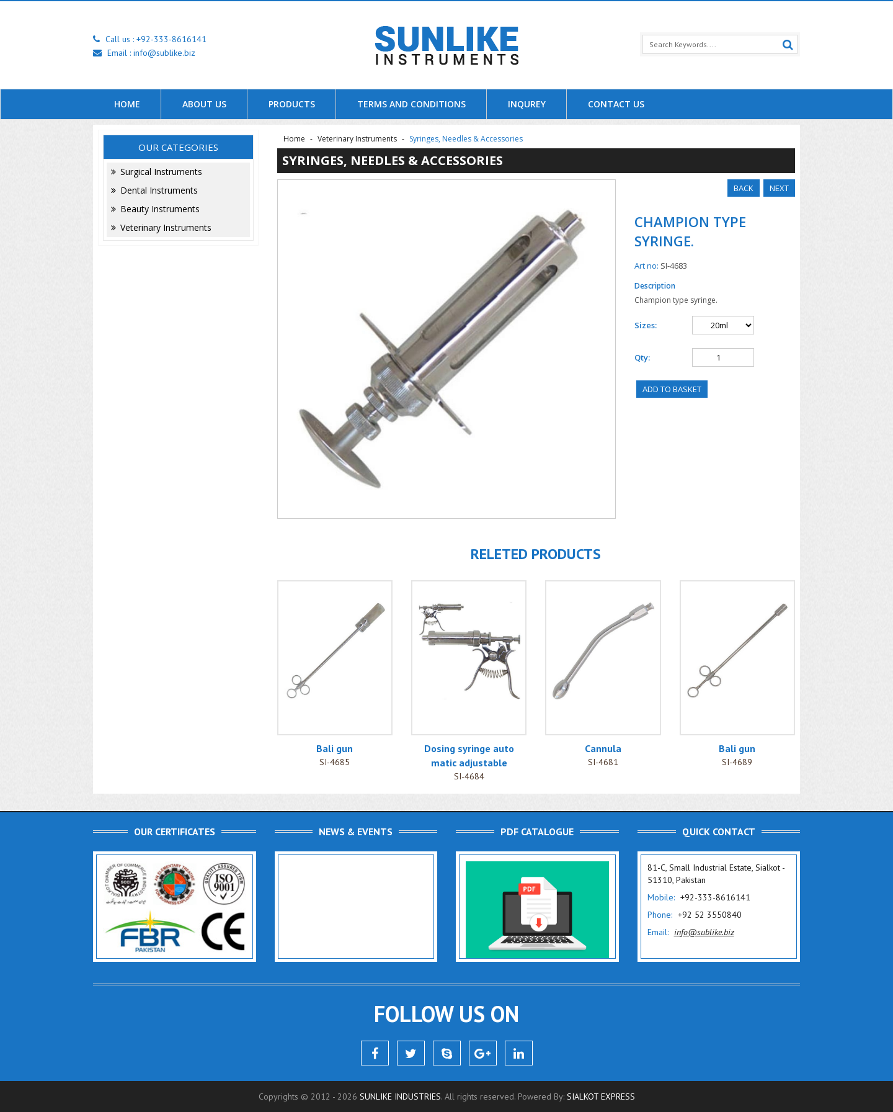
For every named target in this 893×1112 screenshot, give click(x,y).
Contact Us (616, 104)
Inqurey (527, 104)
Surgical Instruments (156, 171)
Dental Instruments (154, 190)
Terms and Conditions (411, 104)
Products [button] (292, 104)
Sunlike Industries (400, 1096)
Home (127, 104)
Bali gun (334, 748)
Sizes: (645, 325)
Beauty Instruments (155, 209)
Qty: (642, 357)
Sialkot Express (601, 1096)
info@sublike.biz (164, 52)
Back (743, 188)
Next (779, 188)
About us (204, 104)
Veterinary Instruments (161, 227)
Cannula (603, 748)
